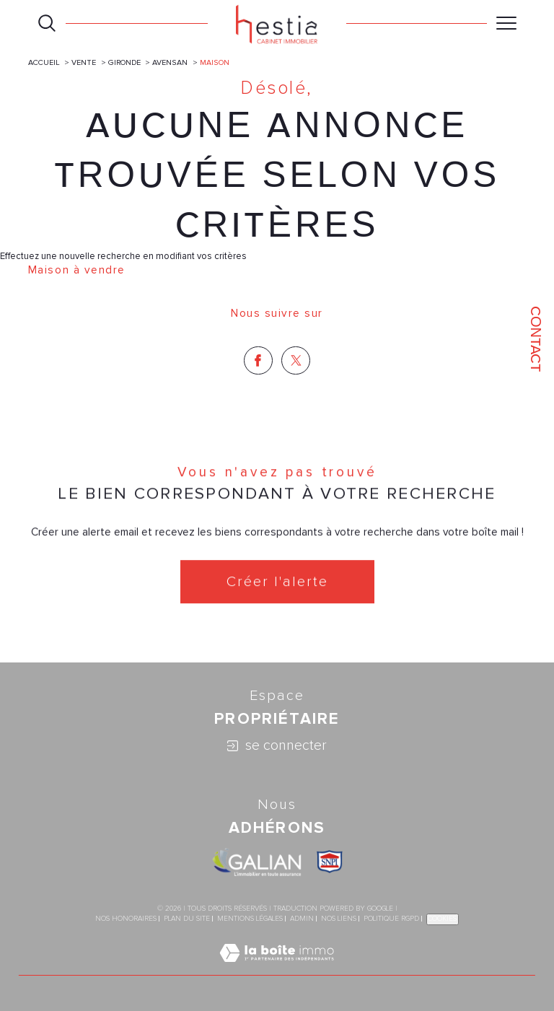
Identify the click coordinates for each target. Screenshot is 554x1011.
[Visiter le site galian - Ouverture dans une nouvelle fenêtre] (256, 862)
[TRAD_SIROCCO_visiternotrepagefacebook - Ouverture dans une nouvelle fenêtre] (258, 360)
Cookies (442, 918)
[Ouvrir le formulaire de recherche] (47, 23)
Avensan (170, 62)
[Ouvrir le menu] (506, 23)
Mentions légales (250, 918)
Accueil (44, 62)
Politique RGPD (391, 918)
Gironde (124, 62)
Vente (83, 62)
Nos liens (338, 918)
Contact (536, 339)
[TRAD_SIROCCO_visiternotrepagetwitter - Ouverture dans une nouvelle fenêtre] (295, 360)
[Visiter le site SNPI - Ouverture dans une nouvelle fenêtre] (330, 861)
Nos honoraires (126, 918)
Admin (302, 918)
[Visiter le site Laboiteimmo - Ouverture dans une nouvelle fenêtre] (276, 968)
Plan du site (187, 918)
